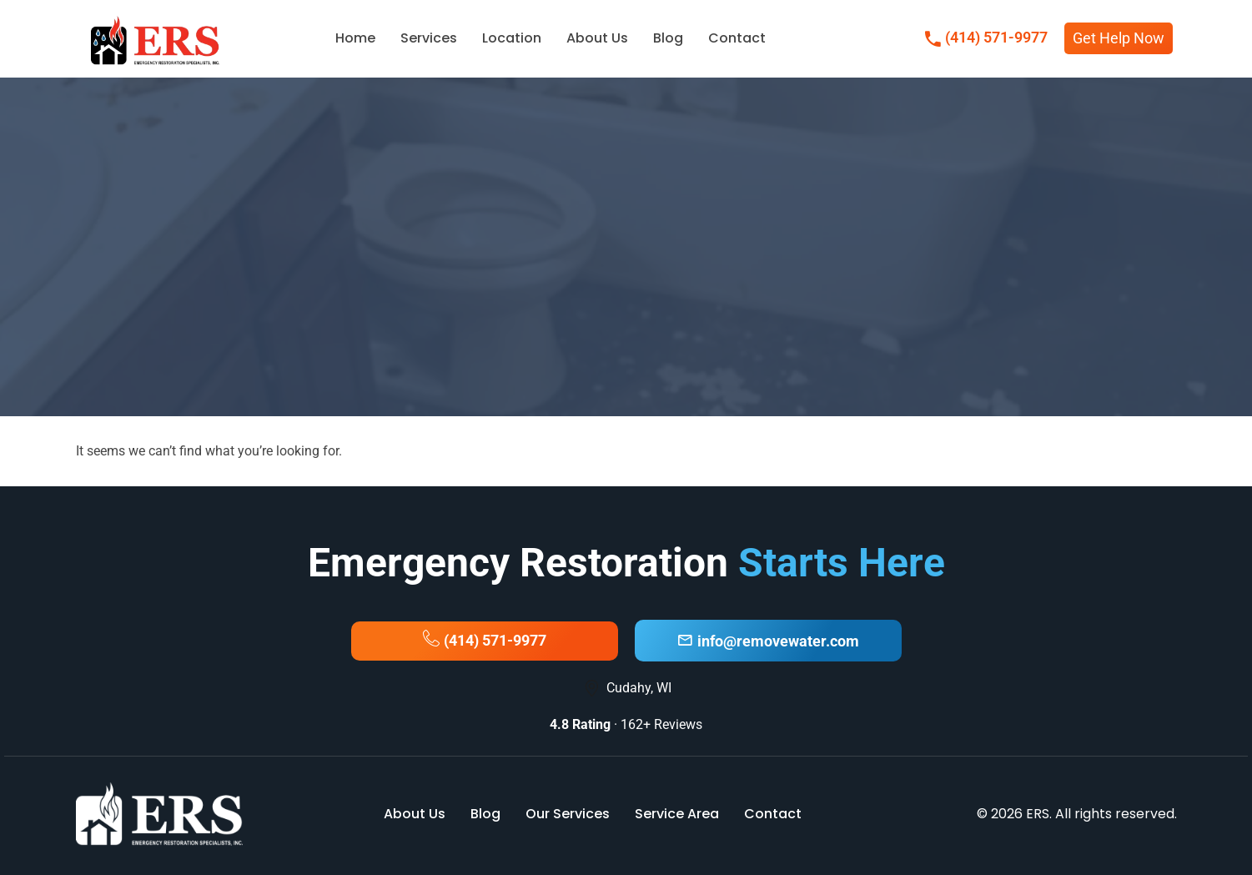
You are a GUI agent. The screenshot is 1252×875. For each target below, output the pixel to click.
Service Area (677, 813)
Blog (668, 38)
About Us (597, 38)
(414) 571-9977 (986, 38)
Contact (737, 38)
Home (355, 38)
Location (511, 38)
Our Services (567, 813)
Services (428, 38)
